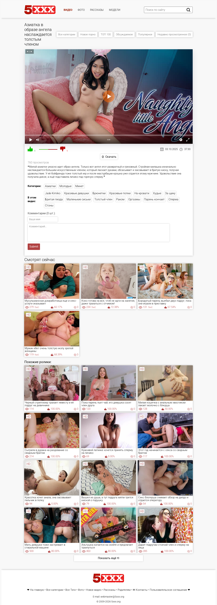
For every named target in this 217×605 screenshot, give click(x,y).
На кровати (141, 193)
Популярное (145, 34)
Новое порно (87, 34)
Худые (157, 193)
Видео (68, 9)
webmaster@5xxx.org (112, 596)
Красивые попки (120, 193)
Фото (81, 9)
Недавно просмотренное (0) (174, 34)
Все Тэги (70, 589)
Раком (120, 199)
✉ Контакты (140, 589)
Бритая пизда (54, 199)
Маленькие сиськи (79, 199)
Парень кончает (154, 199)
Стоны (49, 205)
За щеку (170, 193)
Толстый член (103, 199)
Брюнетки (99, 193)
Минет (79, 186)
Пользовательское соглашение (168, 589)
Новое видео (93, 589)
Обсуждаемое (124, 34)
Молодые (65, 186)
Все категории (66, 34)
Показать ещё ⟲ (108, 558)
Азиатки (50, 186)
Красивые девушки (76, 193)
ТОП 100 (106, 34)
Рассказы (97, 9)
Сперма (173, 199)
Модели (114, 9)
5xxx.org (115, 601)
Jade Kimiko (52, 193)
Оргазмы (134, 199)
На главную (37, 589)
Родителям (124, 589)
